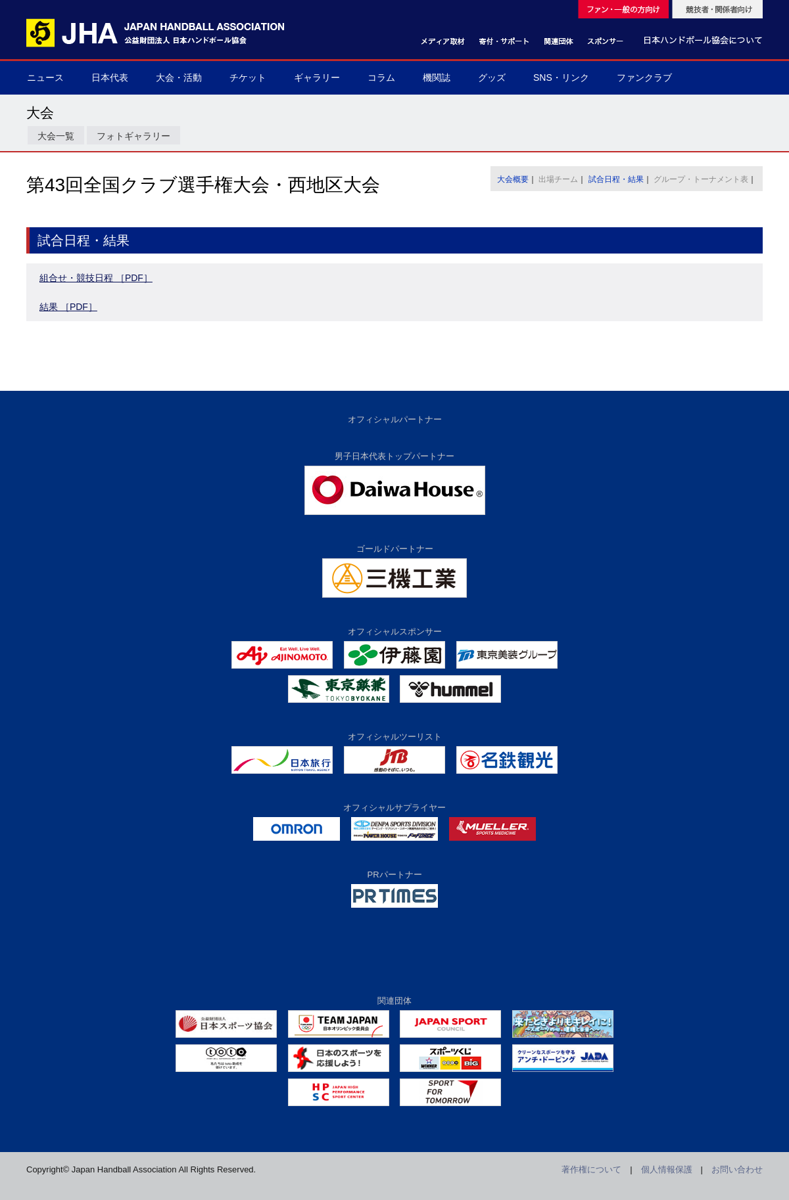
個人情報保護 (666, 1169)
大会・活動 (179, 77)
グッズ (492, 77)
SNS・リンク (561, 77)
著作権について (591, 1169)
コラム (381, 77)
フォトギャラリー (133, 136)
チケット (247, 77)
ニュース (45, 77)
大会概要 (513, 179)
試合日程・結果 (616, 179)
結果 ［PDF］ (68, 306)
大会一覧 (55, 136)
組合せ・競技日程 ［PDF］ (96, 278)
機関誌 (436, 77)
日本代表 (109, 77)
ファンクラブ (644, 77)
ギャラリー (317, 77)
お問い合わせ (737, 1169)
